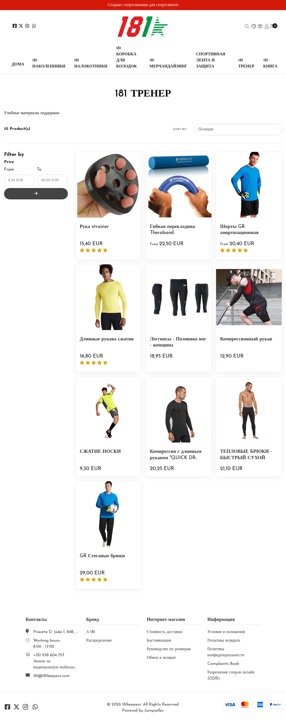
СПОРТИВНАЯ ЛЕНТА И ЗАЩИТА (210, 60)
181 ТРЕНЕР (246, 63)
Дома (18, 64)
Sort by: (180, 129)
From (9, 170)
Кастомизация (159, 641)
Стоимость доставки (165, 632)
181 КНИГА (270, 63)
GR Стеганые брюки (103, 556)
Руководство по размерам (169, 649)
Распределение (99, 641)
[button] (253, 27)
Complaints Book (223, 664)
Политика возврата (223, 641)
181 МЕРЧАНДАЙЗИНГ (168, 63)
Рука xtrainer (95, 226)
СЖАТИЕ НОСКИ (101, 451)
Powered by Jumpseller (142, 711)
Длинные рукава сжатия (108, 339)
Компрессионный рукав (247, 339)
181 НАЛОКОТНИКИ (91, 63)
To (39, 170)
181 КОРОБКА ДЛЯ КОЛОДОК (126, 57)
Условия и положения (226, 632)
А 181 (90, 632)
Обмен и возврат (161, 658)
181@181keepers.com (51, 676)
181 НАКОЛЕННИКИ (48, 63)
